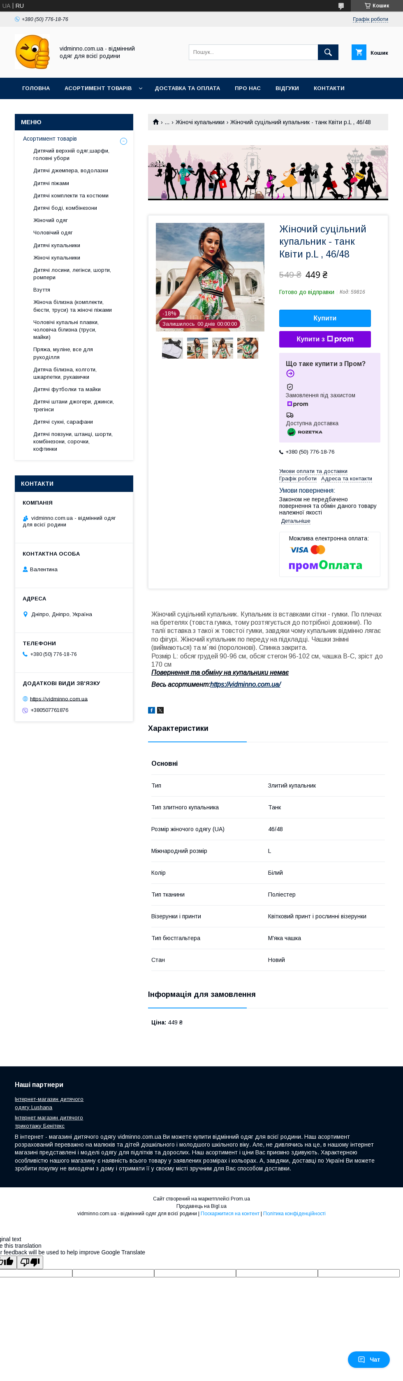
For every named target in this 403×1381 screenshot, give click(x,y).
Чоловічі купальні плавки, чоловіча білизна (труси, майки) (66, 329)
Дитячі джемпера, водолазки (70, 170)
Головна (36, 88)
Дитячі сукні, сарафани (63, 422)
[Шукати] (328, 52)
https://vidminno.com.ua (59, 698)
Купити (325, 318)
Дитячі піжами (51, 183)
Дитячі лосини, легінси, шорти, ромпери (72, 273)
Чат (369, 1359)
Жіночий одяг (50, 220)
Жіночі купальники (200, 122)
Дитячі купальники (56, 245)
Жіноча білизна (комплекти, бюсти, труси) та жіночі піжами (72, 306)
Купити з (324, 339)
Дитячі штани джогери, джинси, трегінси (73, 405)
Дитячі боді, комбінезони (65, 208)
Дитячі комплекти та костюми (71, 195)
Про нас (248, 88)
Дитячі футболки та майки (67, 389)
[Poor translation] (30, 1262)
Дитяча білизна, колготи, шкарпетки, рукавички (65, 373)
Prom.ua (240, 1199)
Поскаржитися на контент (230, 1213)
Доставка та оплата (187, 88)
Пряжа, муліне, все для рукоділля (63, 353)
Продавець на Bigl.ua (201, 1206)
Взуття (41, 290)
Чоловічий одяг (53, 232)
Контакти (329, 88)
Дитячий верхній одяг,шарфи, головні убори (71, 154)
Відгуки (287, 88)
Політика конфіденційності (294, 1213)
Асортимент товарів (98, 88)
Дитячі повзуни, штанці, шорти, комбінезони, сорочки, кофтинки (73, 441)
